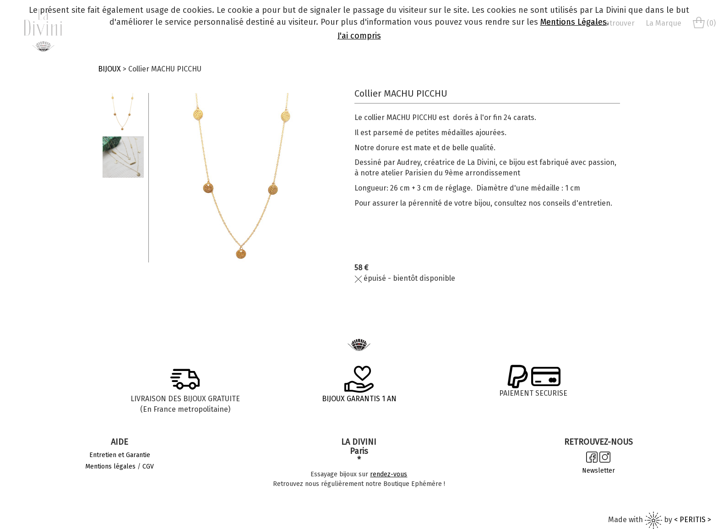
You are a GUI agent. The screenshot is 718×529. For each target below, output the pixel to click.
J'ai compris (359, 36)
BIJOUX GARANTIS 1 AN (359, 398)
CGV (148, 466)
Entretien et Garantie (119, 455)
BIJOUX (109, 69)
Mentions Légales (573, 22)
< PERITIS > (692, 519)
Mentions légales (110, 466)
